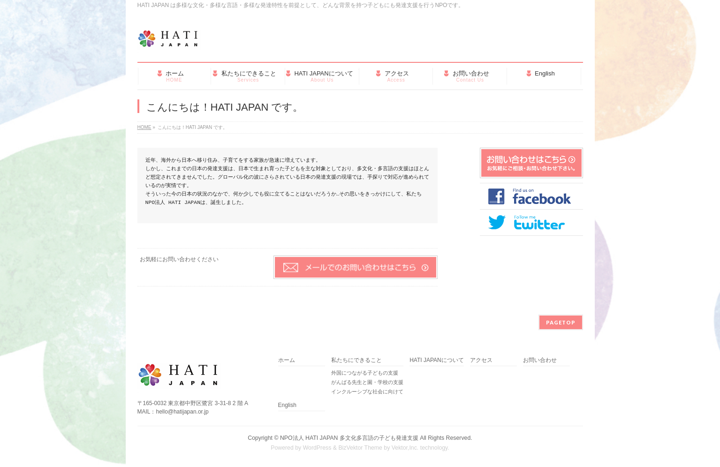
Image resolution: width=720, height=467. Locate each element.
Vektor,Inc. (405, 447)
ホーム (286, 360)
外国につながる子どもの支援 (364, 373)
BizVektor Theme (360, 447)
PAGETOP (561, 322)
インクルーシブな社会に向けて (367, 391)
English (287, 405)
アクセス (481, 360)
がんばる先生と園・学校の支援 (367, 382)
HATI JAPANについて (436, 360)
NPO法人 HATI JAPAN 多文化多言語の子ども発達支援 (349, 438)
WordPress (317, 447)
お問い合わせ (540, 360)
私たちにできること (356, 360)
